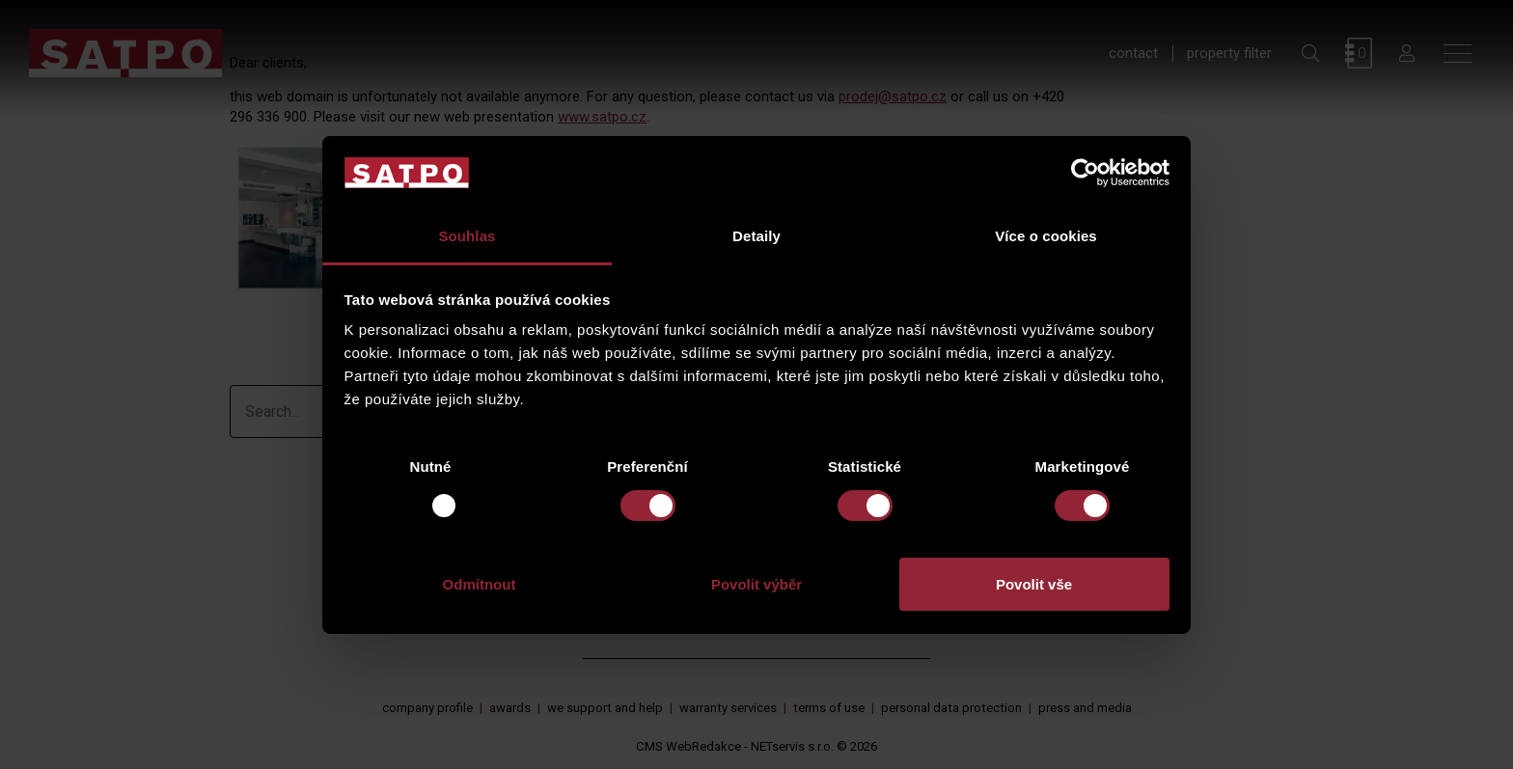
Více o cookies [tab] (1046, 236)
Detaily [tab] (756, 236)
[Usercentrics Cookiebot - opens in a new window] (1085, 172)
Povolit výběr (756, 584)
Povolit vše (1034, 584)
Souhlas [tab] (466, 236)
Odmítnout (479, 584)
